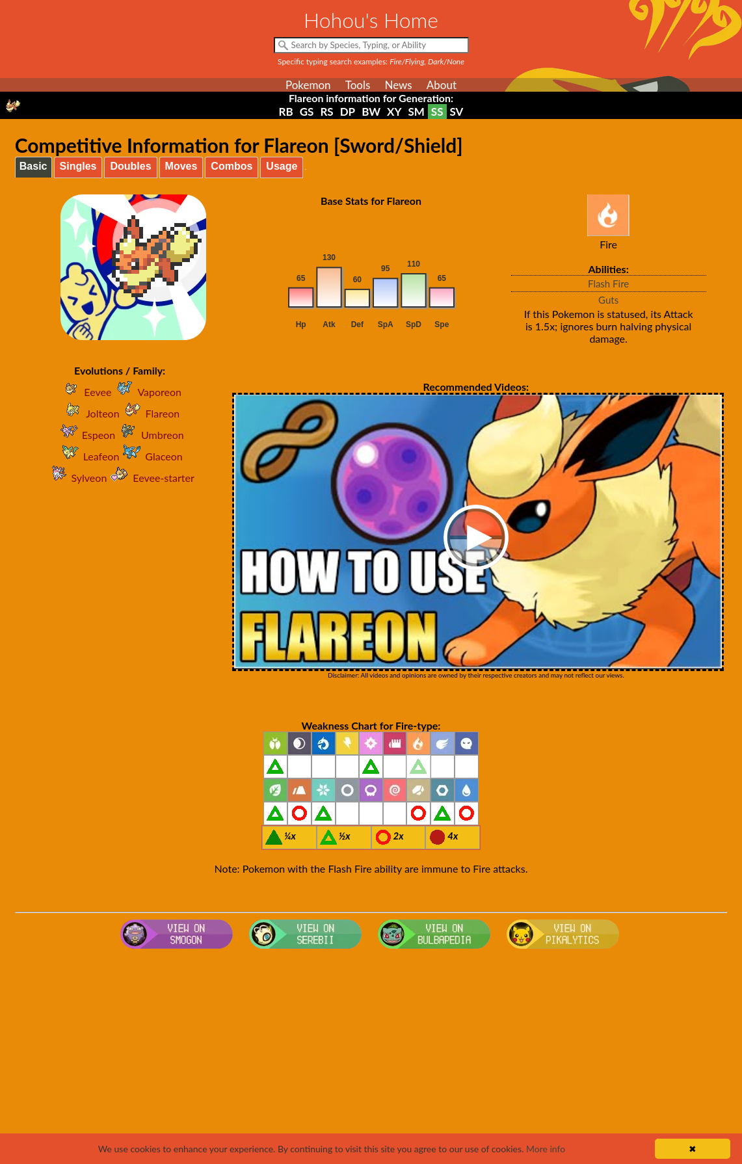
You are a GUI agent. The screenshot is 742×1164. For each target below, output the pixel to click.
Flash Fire (608, 283)
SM (416, 111)
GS (307, 111)
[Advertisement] (371, 1058)
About (442, 85)
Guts (608, 300)
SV (457, 111)
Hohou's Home (371, 20)
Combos (231, 166)
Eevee (84, 392)
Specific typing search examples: (371, 61)
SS (437, 111)
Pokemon (308, 85)
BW (371, 111)
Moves (181, 166)
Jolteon (89, 413)
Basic (33, 166)
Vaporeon (146, 392)
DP (347, 111)
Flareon (150, 413)
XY (394, 111)
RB (286, 111)
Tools (358, 85)
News (398, 85)
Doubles (130, 166)
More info (545, 1148)
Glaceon (150, 456)
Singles (78, 166)
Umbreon (149, 435)
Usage (281, 166)
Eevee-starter (150, 477)
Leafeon (88, 456)
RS (326, 111)
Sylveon (76, 477)
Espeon (85, 435)
